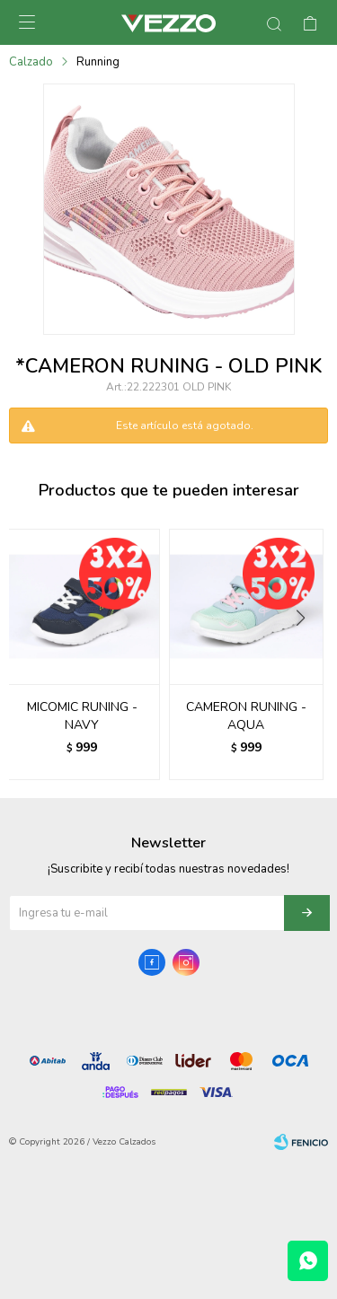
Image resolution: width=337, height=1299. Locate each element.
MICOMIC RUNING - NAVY (82, 715)
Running (98, 62)
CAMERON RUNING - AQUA (246, 715)
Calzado (31, 62)
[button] (307, 654)
